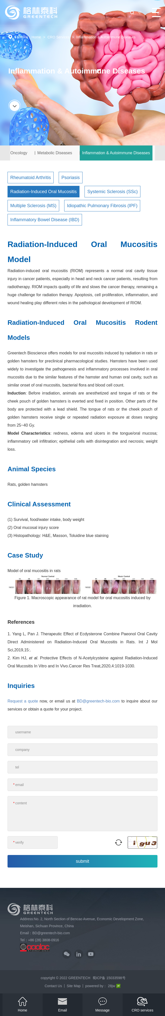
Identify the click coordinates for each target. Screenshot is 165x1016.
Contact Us (53, 986)
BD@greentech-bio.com (98, 701)
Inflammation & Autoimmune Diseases (106, 37)
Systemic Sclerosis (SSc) (112, 191)
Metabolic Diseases (54, 153)
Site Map (73, 986)
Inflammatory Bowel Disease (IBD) (44, 219)
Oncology (18, 153)
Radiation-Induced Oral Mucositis (43, 191)
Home (36, 37)
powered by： (96, 986)
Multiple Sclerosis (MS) (33, 205)
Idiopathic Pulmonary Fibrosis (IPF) (102, 205)
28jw (114, 986)
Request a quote (23, 701)
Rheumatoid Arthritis (30, 177)
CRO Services (58, 37)
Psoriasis (70, 177)
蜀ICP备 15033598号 (109, 978)
